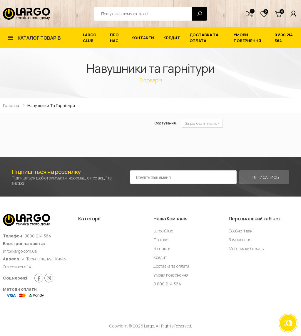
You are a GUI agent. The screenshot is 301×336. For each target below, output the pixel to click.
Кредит (171, 37)
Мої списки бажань (246, 248)
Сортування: (165, 123)
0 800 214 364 (284, 37)
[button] (249, 13)
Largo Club (89, 37)
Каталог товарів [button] (39, 38)
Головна (11, 105)
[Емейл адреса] (183, 177)
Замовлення (240, 239)
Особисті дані (241, 231)
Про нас (114, 37)
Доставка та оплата (204, 37)
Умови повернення (247, 37)
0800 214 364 (37, 236)
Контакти (142, 37)
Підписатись (264, 177)
